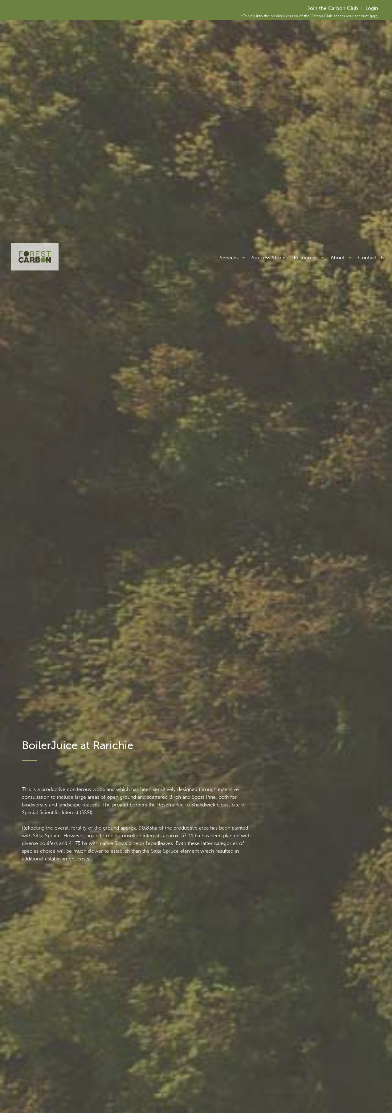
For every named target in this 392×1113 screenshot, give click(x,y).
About (338, 258)
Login (371, 8)
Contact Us (371, 258)
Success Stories (270, 258)
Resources (305, 258)
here (374, 16)
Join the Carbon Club (332, 8)
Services (229, 258)
